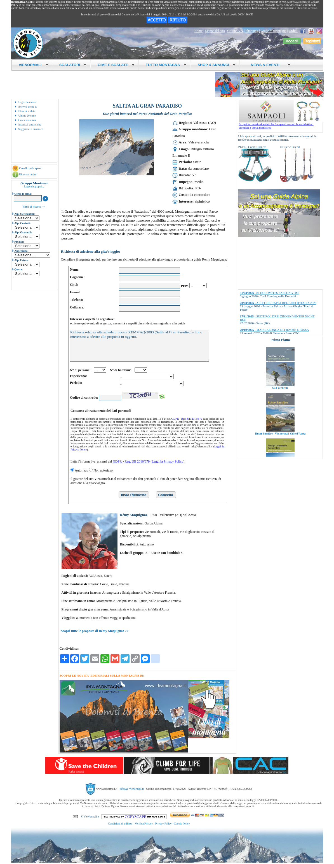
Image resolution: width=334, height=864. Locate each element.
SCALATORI (73, 65)
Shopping (251, 31)
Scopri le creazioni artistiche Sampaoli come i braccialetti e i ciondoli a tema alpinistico (281, 124)
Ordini (293, 31)
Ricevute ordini (27, 174)
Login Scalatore (27, 102)
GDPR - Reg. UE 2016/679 (186, 418)
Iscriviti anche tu (27, 106)
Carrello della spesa (30, 168)
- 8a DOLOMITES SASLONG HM (269, 292)
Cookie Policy (182, 823)
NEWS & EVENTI (268, 65)
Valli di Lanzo (280, 349)
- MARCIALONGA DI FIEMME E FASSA (274, 329)
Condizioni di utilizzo (120, 823)
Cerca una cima (27, 120)
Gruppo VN (235, 31)
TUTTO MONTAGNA (166, 65)
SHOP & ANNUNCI (216, 65)
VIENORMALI (33, 65)
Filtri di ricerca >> (34, 206)
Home (198, 31)
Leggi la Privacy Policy (167, 461)
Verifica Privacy (144, 823)
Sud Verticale (280, 394)
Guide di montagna (273, 31)
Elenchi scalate (26, 111)
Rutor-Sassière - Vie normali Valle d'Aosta (280, 440)
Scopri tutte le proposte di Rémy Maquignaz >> (95, 631)
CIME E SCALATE (116, 65)
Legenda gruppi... (34, 186)
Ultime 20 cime (27, 115)
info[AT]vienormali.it (131, 788)
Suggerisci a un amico (30, 129)
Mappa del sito (215, 31)
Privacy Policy (163, 823)
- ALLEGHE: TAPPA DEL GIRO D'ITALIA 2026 (278, 303)
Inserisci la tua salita (29, 124)
